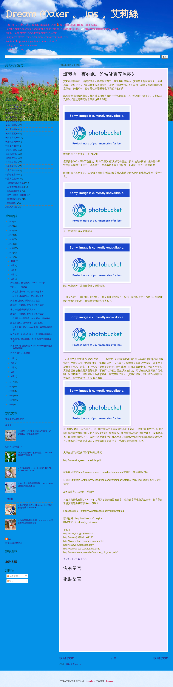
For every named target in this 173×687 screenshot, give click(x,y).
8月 (13, 270)
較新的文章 (66, 658)
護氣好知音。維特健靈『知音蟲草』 (27, 323)
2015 (10, 244)
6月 (13, 279)
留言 (10, 581)
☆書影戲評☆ (11, 166)
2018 (10, 230)
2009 (10, 391)
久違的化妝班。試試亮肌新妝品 (25, 300)
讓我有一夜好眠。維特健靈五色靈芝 (27, 305)
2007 (10, 400)
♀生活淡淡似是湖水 (14, 187)
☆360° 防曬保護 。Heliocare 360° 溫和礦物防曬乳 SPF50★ (35, 506)
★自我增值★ (11, 125)
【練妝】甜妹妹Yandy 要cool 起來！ (26, 291)
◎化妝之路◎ (11, 113)
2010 (10, 387)
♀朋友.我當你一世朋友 (15, 195)
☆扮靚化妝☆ (11, 150)
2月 (13, 372)
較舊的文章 (160, 658)
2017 (10, 235)
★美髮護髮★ (11, 133)
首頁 (113, 658)
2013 (10, 253)
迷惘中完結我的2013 (14, 419)
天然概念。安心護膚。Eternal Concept (27, 283)
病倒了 (8, 425)
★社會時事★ (11, 129)
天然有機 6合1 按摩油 (20, 353)
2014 (10, 248)
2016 (10, 239)
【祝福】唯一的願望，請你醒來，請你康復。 (31, 318)
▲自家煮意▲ (11, 109)
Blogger (109, 681)
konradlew (90, 681)
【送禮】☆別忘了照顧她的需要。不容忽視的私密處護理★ (34, 432)
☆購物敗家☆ (11, 174)
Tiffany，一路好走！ (19, 287)
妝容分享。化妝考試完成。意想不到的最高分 (31, 334)
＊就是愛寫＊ (11, 105)
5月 (13, 358)
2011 (10, 382)
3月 (13, 367)
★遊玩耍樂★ (11, 142)
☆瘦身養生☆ (11, 170)
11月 (13, 261)
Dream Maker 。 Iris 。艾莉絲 (71, 14)
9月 (13, 265)
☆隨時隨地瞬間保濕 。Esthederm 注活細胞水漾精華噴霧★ (35, 521)
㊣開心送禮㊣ (11, 207)
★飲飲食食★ (11, 137)
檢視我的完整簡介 (13, 543)
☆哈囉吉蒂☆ (11, 158)
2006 (10, 404)
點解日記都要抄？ (13, 446)
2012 (10, 257)
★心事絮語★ (11, 117)
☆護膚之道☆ (11, 179)
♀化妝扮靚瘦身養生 (14, 183)
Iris (9, 539)
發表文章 (12, 576)
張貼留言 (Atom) (73, 664)
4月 (13, 363)
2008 (10, 395)
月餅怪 (10, 499)
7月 (13, 274)
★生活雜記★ (11, 121)
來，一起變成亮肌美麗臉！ (23, 309)
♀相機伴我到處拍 (13, 199)
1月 (13, 376)
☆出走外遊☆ (11, 146)
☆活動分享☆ (11, 162)
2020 (10, 221)
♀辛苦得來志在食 (13, 191)
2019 (10, 226)
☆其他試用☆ (11, 154)
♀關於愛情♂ (11, 203)
